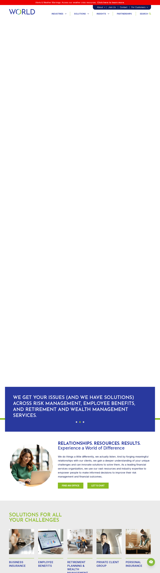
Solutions (80, 13)
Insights (101, 13)
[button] (76, 422)
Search (145, 13)
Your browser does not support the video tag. (80, 218)
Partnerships (124, 13)
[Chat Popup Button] (151, 562)
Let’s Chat (98, 485)
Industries (57, 13)
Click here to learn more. (111, 2)
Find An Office (70, 485)
